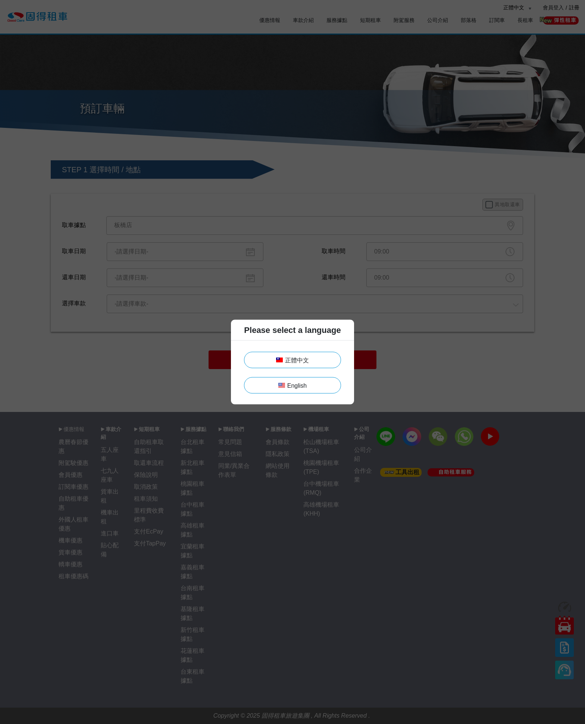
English (292, 386)
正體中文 (292, 360)
